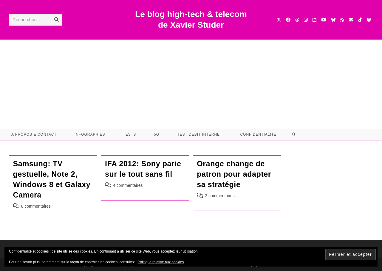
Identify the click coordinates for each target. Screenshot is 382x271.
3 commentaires (220, 195)
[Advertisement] (191, 84)
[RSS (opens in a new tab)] (342, 20)
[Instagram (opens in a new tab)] (305, 20)
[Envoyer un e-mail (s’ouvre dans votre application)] (351, 20)
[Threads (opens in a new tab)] (297, 20)
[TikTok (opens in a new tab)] (360, 20)
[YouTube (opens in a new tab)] (324, 20)
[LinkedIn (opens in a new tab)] (314, 20)
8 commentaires (36, 206)
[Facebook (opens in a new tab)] (288, 20)
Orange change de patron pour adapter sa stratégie (234, 174)
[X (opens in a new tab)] (279, 20)
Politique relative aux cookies (161, 262)
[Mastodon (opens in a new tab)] (368, 20)
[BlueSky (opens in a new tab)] (333, 20)
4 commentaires (128, 185)
